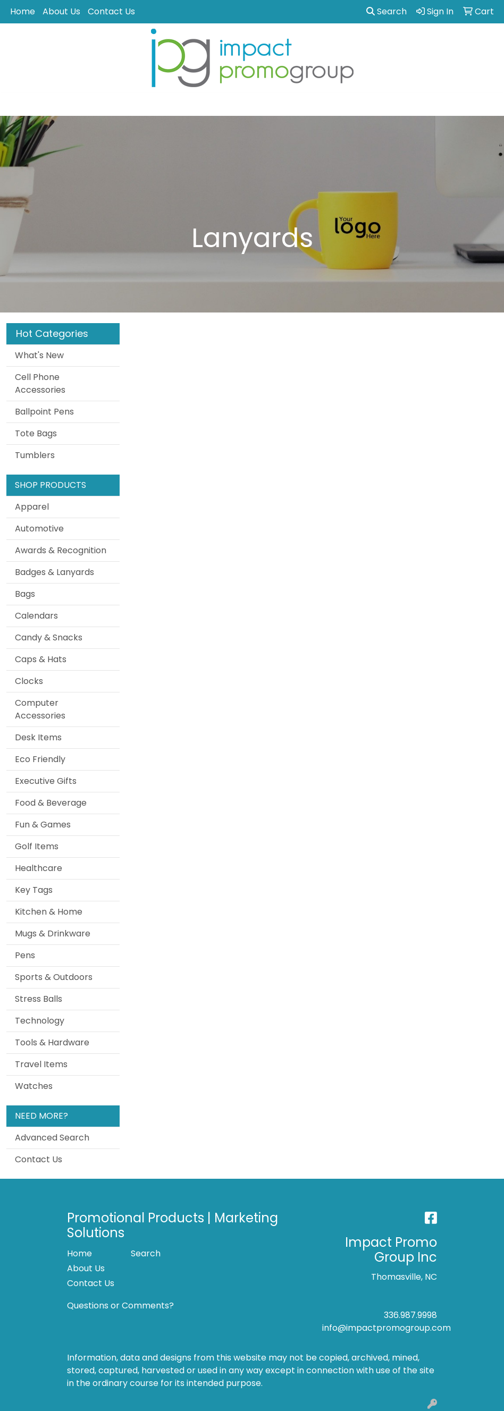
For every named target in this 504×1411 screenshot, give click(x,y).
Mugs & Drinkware (52, 933)
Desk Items (38, 737)
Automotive (39, 528)
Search (386, 11)
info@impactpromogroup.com (386, 1328)
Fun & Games (43, 824)
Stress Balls (38, 999)
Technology (39, 1021)
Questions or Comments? (120, 1305)
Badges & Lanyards (54, 572)
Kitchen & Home (48, 912)
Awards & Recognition (60, 550)
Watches (34, 1086)
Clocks (29, 681)
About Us (61, 11)
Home (22, 11)
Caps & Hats (40, 659)
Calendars (36, 616)
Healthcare (38, 868)
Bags (25, 594)
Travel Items (41, 1064)
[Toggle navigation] (16, 104)
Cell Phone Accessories (40, 383)
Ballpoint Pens (44, 411)
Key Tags (34, 890)
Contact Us (111, 11)
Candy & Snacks (48, 637)
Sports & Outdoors (54, 977)
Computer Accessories (40, 709)
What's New (39, 355)
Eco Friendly (40, 759)
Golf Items (36, 846)
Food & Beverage (51, 803)
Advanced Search (52, 1137)
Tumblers (35, 455)
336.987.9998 (410, 1315)
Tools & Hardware (52, 1042)
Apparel (32, 507)
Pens (25, 955)
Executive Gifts (46, 781)
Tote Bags (36, 433)
